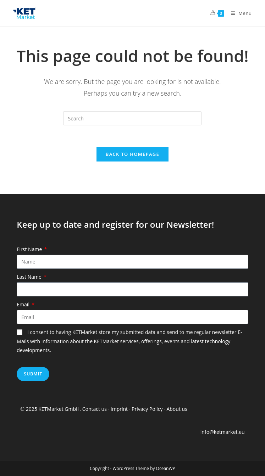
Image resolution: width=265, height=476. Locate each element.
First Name (30, 249)
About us (176, 409)
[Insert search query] (132, 118)
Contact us (94, 409)
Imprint (120, 409)
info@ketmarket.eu (222, 432)
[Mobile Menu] (239, 13)
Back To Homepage (132, 154)
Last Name (30, 276)
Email (24, 304)
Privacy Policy (147, 409)
